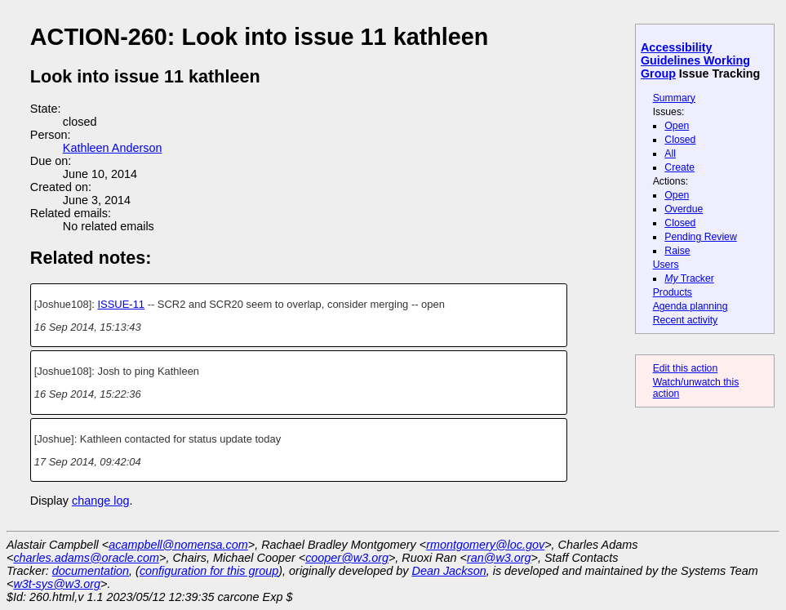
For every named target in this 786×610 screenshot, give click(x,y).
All (670, 153)
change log (100, 500)
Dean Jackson (449, 570)
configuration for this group (209, 570)
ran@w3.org (499, 557)
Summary (674, 98)
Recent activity (685, 320)
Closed (679, 139)
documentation (90, 570)
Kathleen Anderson (112, 147)
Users (666, 264)
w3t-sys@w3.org (56, 583)
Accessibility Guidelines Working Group (695, 60)
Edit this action (685, 368)
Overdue (683, 209)
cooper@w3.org (347, 557)
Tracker (689, 278)
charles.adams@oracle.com (86, 557)
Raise (677, 250)
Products (672, 292)
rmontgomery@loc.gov (485, 544)
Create (679, 167)
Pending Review (700, 237)
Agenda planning (690, 306)
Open (676, 125)
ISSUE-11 (120, 304)
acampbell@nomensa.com (178, 544)
